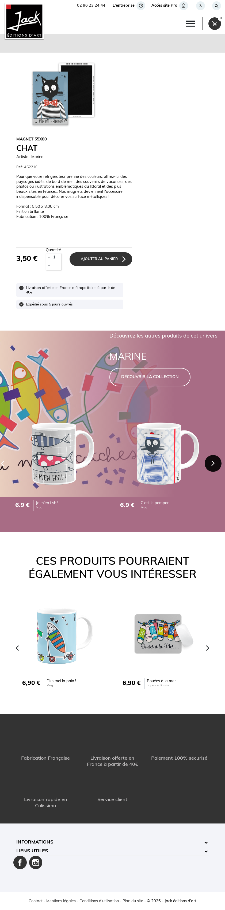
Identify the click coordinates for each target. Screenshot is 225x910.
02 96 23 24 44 (91, 6)
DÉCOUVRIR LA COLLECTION (150, 377)
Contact (36, 901)
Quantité (53, 250)
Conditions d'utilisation (99, 901)
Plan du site (133, 901)
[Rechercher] (216, 5)
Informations (35, 842)
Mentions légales (61, 901)
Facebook (20, 862)
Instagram (36, 862)
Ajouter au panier (99, 259)
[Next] (213, 463)
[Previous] (17, 648)
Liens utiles (32, 851)
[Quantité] (56, 257)
